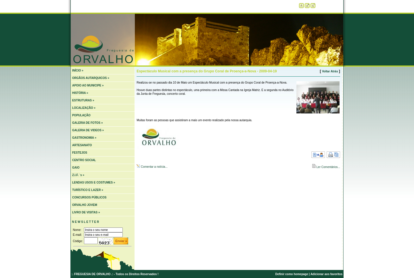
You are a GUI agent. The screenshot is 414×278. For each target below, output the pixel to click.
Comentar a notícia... (154, 166)
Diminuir (312, 5)
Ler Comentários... (328, 167)
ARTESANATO (82, 145)
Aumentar (307, 5)
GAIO (76, 167)
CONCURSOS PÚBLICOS (89, 197)
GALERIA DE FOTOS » (87, 122)
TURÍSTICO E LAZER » (87, 190)
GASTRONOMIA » (84, 137)
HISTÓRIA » (80, 92)
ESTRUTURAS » (83, 100)
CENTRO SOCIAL (84, 160)
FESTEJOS (79, 152)
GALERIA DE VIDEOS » (88, 130)
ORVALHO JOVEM (84, 204)
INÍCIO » (77, 70)
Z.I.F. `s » (78, 175)
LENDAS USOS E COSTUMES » (93, 182)
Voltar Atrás (330, 71)
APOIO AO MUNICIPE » (88, 85)
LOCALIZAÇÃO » (83, 107)
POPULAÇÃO (81, 115)
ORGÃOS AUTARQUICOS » (90, 78)
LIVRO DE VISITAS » (86, 212)
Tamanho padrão (301, 5)
